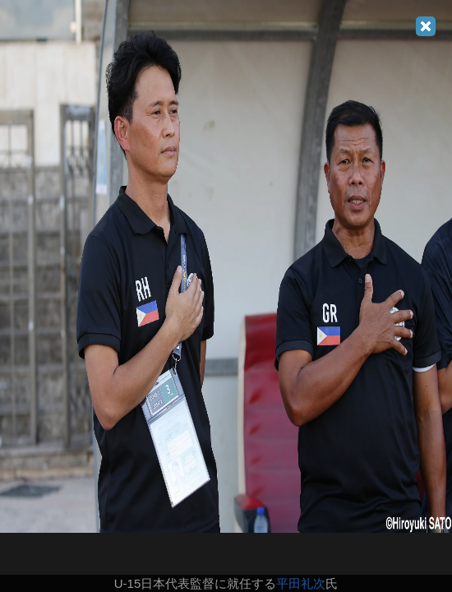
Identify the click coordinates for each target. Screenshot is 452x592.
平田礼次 (300, 583)
